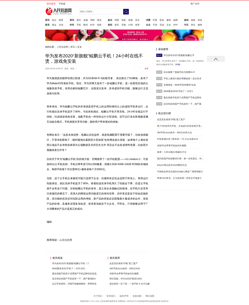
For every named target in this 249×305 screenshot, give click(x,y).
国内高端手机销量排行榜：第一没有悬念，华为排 (181, 158)
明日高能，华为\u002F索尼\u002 (125, 278)
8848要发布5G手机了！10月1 (178, 91)
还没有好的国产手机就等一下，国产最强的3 (74, 278)
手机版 (62, 3)
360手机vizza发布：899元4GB (124, 268)
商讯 (72, 20)
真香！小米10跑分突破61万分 (171, 152)
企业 (148, 25)
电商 (99, 25)
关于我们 (98, 296)
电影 (123, 20)
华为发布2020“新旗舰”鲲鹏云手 (179, 55)
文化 (168, 25)
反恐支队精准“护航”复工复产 (123, 263)
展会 (54, 25)
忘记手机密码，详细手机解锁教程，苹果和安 (74, 283)
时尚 (72, 25)
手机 (79, 25)
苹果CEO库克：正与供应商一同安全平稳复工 (179, 178)
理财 (92, 20)
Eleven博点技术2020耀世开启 (172, 165)
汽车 (186, 25)
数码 (85, 25)
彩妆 (162, 20)
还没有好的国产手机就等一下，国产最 (182, 104)
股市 (79, 20)
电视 (130, 20)
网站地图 (149, 296)
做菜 (193, 20)
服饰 (168, 20)
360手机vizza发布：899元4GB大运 (174, 132)
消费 (148, 20)
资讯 (47, 20)
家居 (47, 25)
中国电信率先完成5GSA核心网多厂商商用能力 (180, 171)
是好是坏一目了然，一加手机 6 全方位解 (129, 283)
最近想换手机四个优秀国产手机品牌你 (182, 97)
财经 (110, 25)
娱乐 (110, 20)
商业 (99, 20)
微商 (200, 25)
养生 (193, 25)
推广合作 (196, 4)
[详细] (177, 64)
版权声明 (124, 296)
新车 (117, 25)
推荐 (61, 20)
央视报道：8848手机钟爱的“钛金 (180, 85)
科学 (92, 25)
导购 (123, 25)
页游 (162, 25)
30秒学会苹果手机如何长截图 (124, 273)
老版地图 (137, 296)
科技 (200, 20)
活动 (61, 25)
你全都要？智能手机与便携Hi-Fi (179, 72)
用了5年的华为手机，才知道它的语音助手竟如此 (181, 126)
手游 (155, 25)
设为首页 (51, 3)
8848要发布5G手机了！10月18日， (69, 268)
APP (175, 25)
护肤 (155, 20)
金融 (85, 20)
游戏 (186, 20)
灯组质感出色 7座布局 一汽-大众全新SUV (177, 139)
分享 (146, 69)
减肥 (175, 20)
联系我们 (111, 296)
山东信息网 (65, 240)
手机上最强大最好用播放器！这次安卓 (182, 78)
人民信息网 (62, 47)
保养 (137, 25)
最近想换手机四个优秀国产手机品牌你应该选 (74, 273)
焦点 (54, 20)
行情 (130, 25)
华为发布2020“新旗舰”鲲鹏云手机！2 (70, 263)
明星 (117, 20)
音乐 (137, 20)
